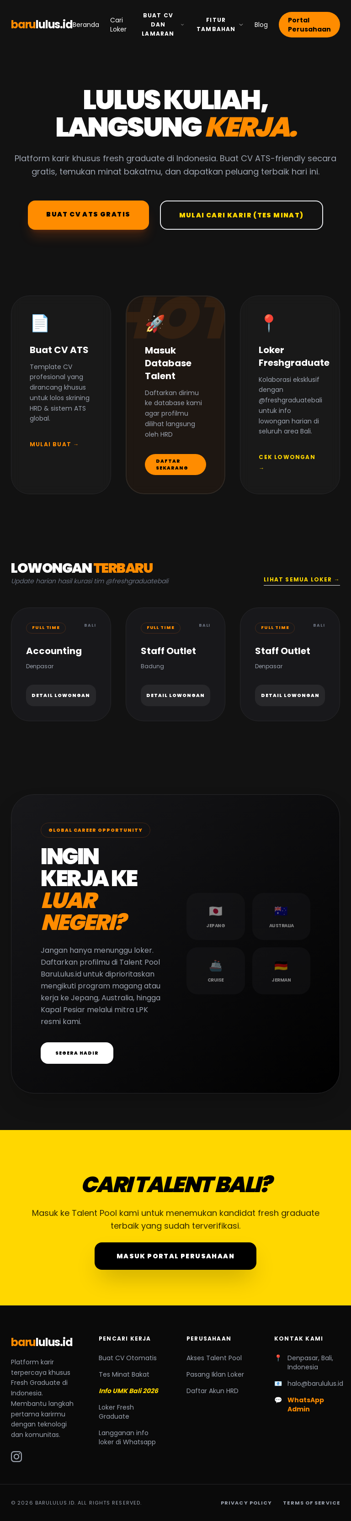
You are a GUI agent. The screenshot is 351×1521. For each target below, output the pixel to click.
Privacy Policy (246, 1502)
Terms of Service (311, 1502)
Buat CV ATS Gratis (88, 214)
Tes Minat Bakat (124, 1374)
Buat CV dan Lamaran (163, 24)
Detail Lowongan (61, 695)
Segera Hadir (77, 1053)
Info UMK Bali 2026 (128, 1390)
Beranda (86, 24)
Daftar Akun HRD (212, 1390)
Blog (261, 24)
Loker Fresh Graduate (116, 1412)
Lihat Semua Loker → (302, 579)
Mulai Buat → (54, 444)
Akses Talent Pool (214, 1358)
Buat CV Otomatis (128, 1358)
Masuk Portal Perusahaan (175, 1256)
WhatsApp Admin (305, 1404)
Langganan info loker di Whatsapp (127, 1437)
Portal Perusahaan (309, 25)
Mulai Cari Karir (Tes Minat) (241, 215)
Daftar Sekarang (172, 464)
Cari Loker (118, 25)
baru (42, 24)
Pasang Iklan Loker (215, 1374)
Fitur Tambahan (220, 24)
